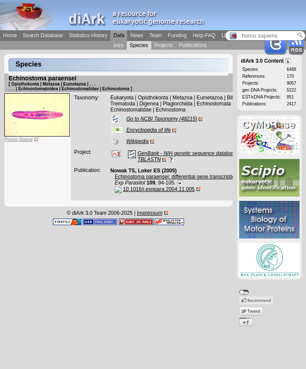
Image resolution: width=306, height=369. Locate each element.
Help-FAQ (204, 35)
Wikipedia (137, 141)
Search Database (43, 35)
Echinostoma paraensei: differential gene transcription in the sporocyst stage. (203, 177)
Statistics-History (88, 35)
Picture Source (18, 139)
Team (155, 35)
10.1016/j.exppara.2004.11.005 (158, 189)
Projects (163, 45)
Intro (118, 45)
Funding (177, 35)
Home (10, 35)
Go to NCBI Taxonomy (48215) (161, 119)
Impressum (149, 213)
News (136, 35)
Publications (193, 45)
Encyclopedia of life (148, 130)
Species (139, 45)
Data (118, 35)
